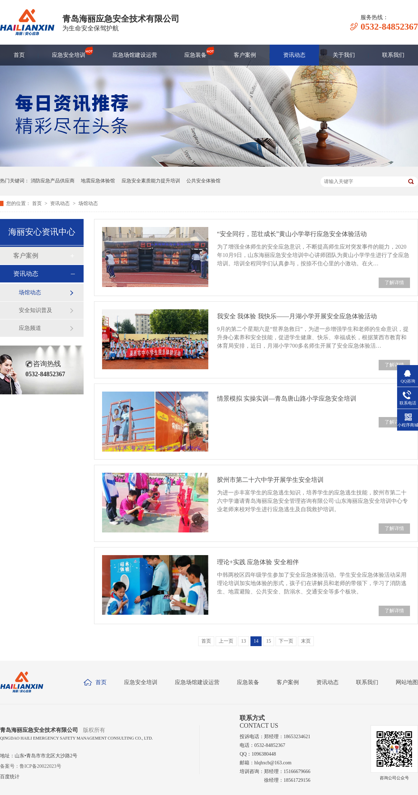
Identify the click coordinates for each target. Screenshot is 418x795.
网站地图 (407, 682)
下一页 (286, 641)
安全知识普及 (35, 310)
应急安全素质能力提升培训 (151, 180)
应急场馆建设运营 (135, 55)
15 (268, 641)
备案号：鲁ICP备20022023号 (30, 766)
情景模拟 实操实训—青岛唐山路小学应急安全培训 (287, 398)
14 (256, 641)
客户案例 (245, 55)
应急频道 (30, 328)
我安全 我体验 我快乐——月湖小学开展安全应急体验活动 (297, 316)
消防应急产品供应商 (53, 180)
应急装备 (195, 51)
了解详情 (394, 282)
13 (243, 641)
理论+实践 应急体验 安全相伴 (258, 562)
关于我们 (344, 55)
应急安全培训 (68, 51)
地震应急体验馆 (98, 180)
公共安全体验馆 (203, 180)
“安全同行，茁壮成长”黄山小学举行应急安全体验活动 (292, 233)
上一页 (226, 641)
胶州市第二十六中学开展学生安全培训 (270, 479)
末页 (306, 641)
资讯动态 (294, 55)
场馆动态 (88, 203)
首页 (19, 55)
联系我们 (393, 55)
